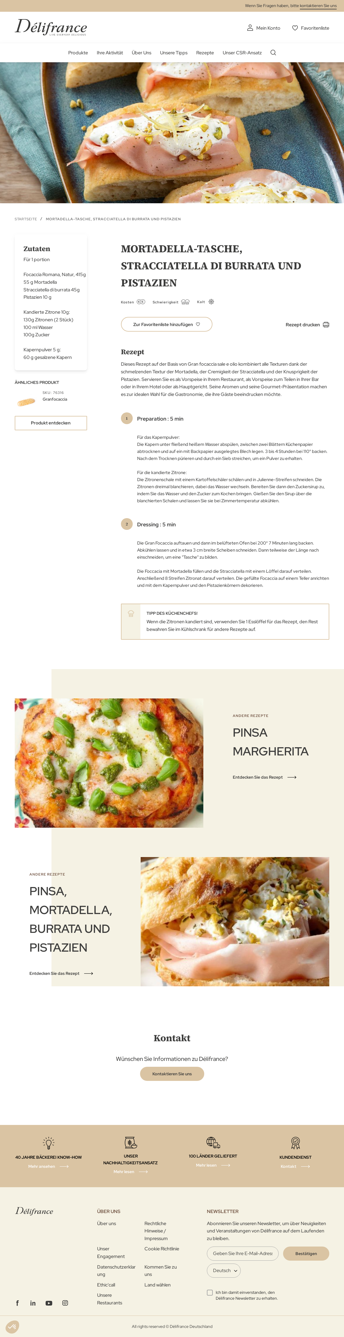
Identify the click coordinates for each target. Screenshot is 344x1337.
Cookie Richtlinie (161, 1249)
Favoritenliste (315, 28)
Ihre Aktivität (110, 53)
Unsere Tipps (173, 53)
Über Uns (141, 53)
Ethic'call (106, 1285)
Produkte (78, 53)
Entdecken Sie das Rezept (258, 777)
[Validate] (306, 1254)
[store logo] (51, 27)
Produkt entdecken (51, 423)
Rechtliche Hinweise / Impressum (156, 1231)
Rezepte (205, 53)
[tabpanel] (172, 763)
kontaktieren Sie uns (318, 5)
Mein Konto (268, 28)
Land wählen (157, 1285)
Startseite (26, 219)
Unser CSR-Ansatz (242, 53)
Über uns (106, 1223)
